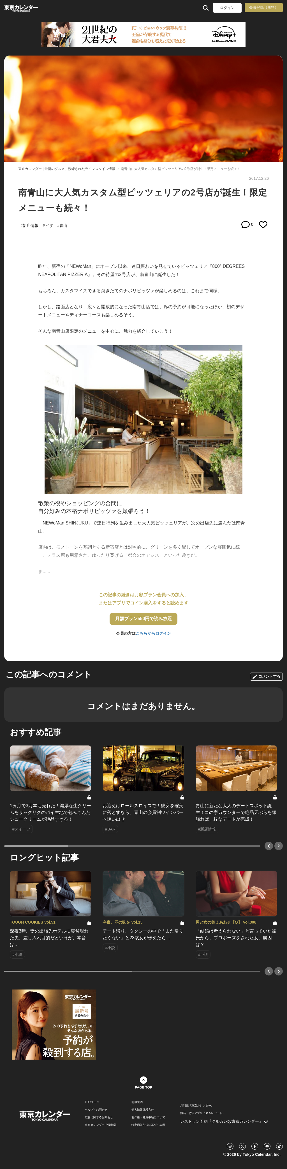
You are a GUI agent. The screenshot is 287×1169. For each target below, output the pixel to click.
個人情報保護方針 (142, 1109)
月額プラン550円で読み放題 (143, 618)
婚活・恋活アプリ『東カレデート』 (202, 1113)
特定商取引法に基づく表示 (148, 1125)
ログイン (227, 8)
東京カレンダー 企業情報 (101, 1125)
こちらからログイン (153, 633)
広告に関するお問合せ (99, 1117)
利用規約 (137, 1102)
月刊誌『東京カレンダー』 (197, 1105)
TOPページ (92, 1102)
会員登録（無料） (263, 7)
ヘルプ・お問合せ (96, 1109)
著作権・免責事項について (148, 1117)
